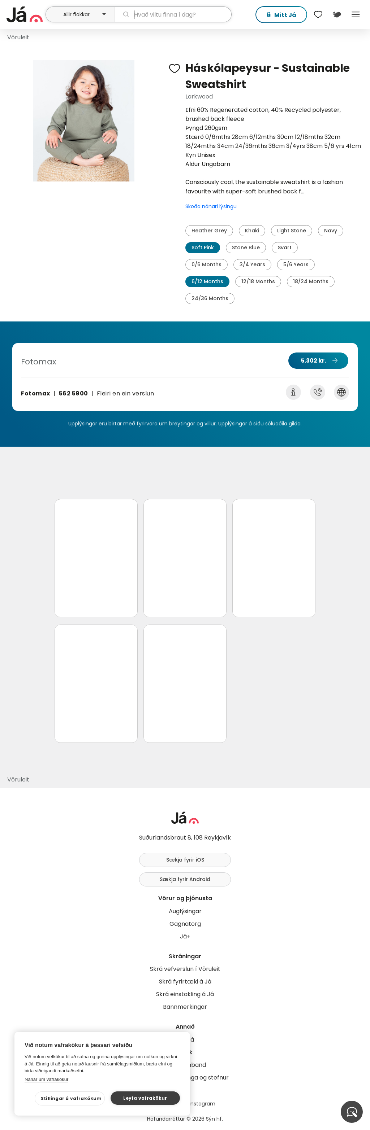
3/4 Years (252, 264)
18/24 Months (310, 281)
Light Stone (291, 230)
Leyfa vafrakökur (145, 1098)
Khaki (252, 230)
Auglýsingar (185, 911)
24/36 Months (210, 298)
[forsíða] (25, 14)
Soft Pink (203, 247)
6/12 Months (207, 281)
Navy (330, 230)
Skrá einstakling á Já (185, 994)
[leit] (173, 14)
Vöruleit (18, 37)
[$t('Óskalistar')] (318, 14)
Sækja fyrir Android (185, 879)
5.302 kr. (313, 360)
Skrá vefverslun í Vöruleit (185, 969)
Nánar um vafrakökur (46, 1079)
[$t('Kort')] (337, 14)
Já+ (185, 936)
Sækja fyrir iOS (185, 859)
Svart (285, 247)
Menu (355, 14)
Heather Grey (209, 230)
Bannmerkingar (185, 1007)
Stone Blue (246, 247)
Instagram (202, 1103)
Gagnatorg (185, 924)
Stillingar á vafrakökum (71, 1098)
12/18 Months (258, 281)
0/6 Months (206, 264)
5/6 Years (296, 264)
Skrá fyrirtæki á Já (185, 981)
